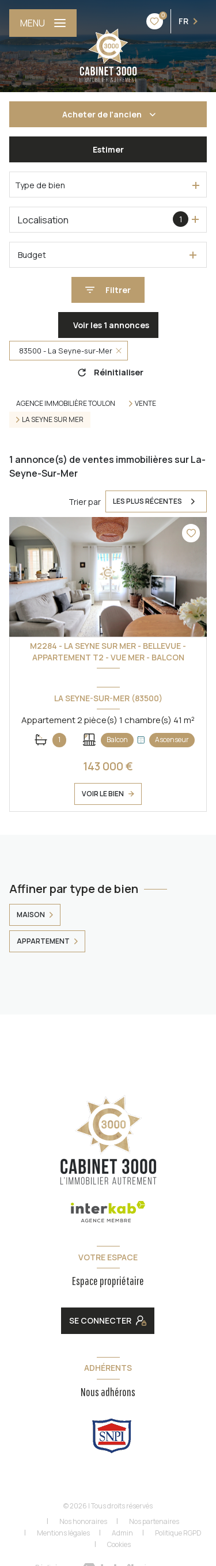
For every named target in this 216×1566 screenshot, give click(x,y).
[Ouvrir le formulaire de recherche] (108, 290)
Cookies (119, 1545)
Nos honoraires (83, 1521)
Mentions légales (63, 1533)
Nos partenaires (154, 1521)
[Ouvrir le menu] (43, 23)
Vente (145, 403)
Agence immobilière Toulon (65, 403)
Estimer (108, 149)
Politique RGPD (178, 1533)
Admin (122, 1533)
